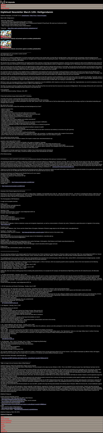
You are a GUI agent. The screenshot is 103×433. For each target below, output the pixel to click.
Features (3, 6)
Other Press (33, 15)
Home (2, 417)
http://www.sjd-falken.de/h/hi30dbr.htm (12, 408)
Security (3, 429)
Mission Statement (6, 422)
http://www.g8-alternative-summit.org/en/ (33, 232)
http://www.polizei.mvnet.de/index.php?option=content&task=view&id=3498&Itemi (24, 404)
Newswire (3, 4)
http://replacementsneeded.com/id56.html (13, 186)
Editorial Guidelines (6, 420)
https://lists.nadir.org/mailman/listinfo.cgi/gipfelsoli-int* (23, 28)
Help (2, 428)
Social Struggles (41, 15)
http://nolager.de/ (5, 224)
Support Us (4, 431)
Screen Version (5, 8)
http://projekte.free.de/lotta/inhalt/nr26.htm (13, 401)
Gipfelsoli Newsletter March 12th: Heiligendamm (27, 12)
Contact (3, 426)
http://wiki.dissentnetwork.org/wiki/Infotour (26, 409)
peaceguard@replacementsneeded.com (63, 166)
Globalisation (25, 15)
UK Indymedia (10, 2)
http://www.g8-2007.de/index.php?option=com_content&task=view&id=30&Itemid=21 (25, 358)
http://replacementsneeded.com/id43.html (23, 182)
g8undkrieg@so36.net (8, 338)
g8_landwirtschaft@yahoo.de (10, 302)
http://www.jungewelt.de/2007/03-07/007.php (13, 399)
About (2, 424)
